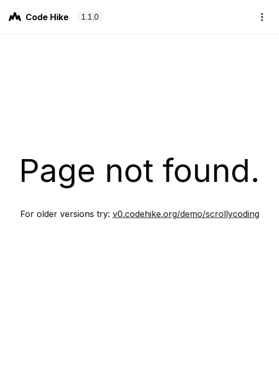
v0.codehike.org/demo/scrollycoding (186, 214)
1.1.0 (90, 16)
